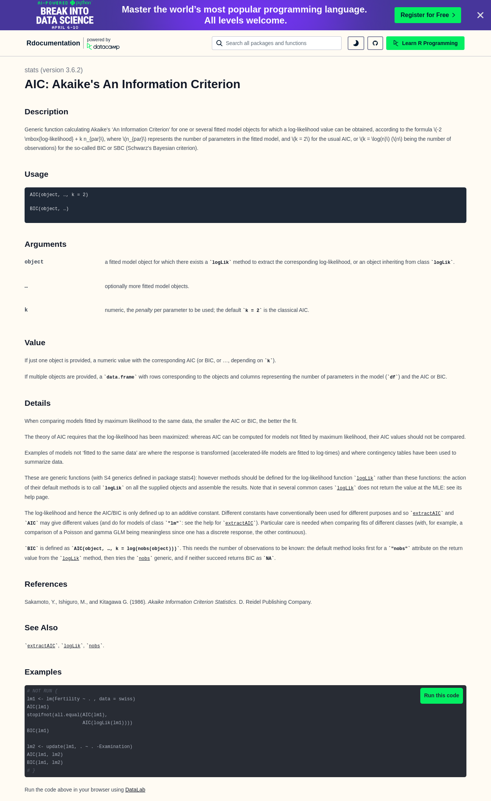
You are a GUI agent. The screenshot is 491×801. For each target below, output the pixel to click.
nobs (144, 558)
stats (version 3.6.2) (54, 70)
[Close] (480, 15)
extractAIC (427, 513)
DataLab (135, 790)
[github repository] (375, 43)
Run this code (441, 695)
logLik (364, 478)
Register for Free (428, 15)
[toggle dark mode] (356, 43)
